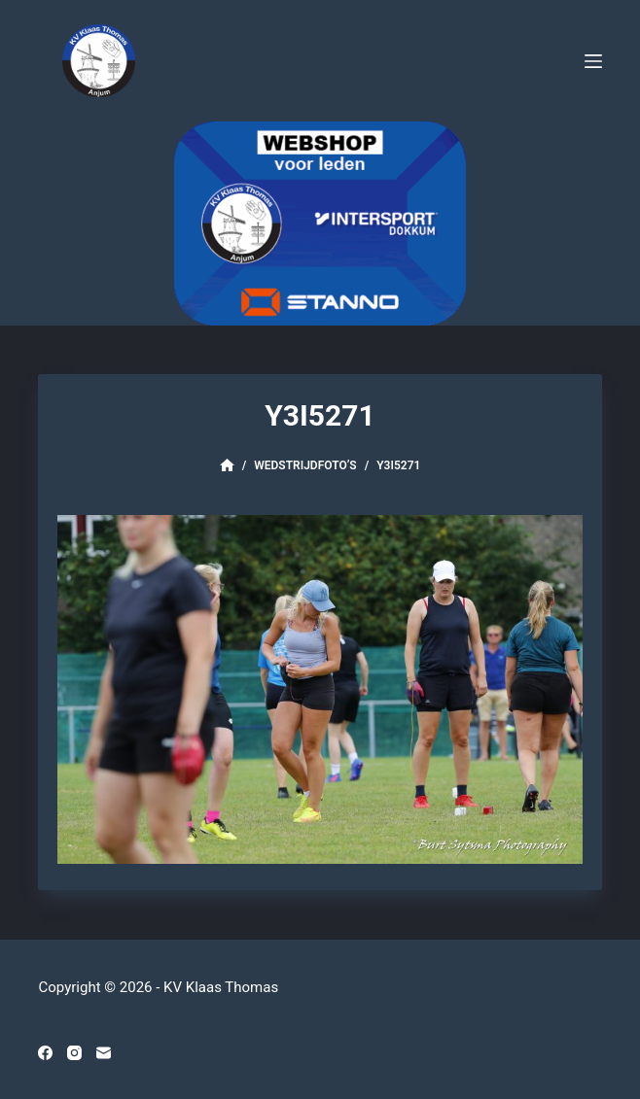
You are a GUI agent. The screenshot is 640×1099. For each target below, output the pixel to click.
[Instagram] (74, 1053)
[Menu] (593, 61)
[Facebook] (45, 1053)
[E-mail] (103, 1053)
